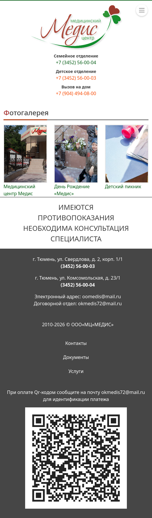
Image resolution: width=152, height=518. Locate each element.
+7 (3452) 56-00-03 (76, 78)
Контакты (76, 343)
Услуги (75, 371)
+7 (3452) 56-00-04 (76, 62)
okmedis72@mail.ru (100, 303)
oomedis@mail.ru (101, 296)
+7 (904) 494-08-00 (76, 93)
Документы (76, 357)
